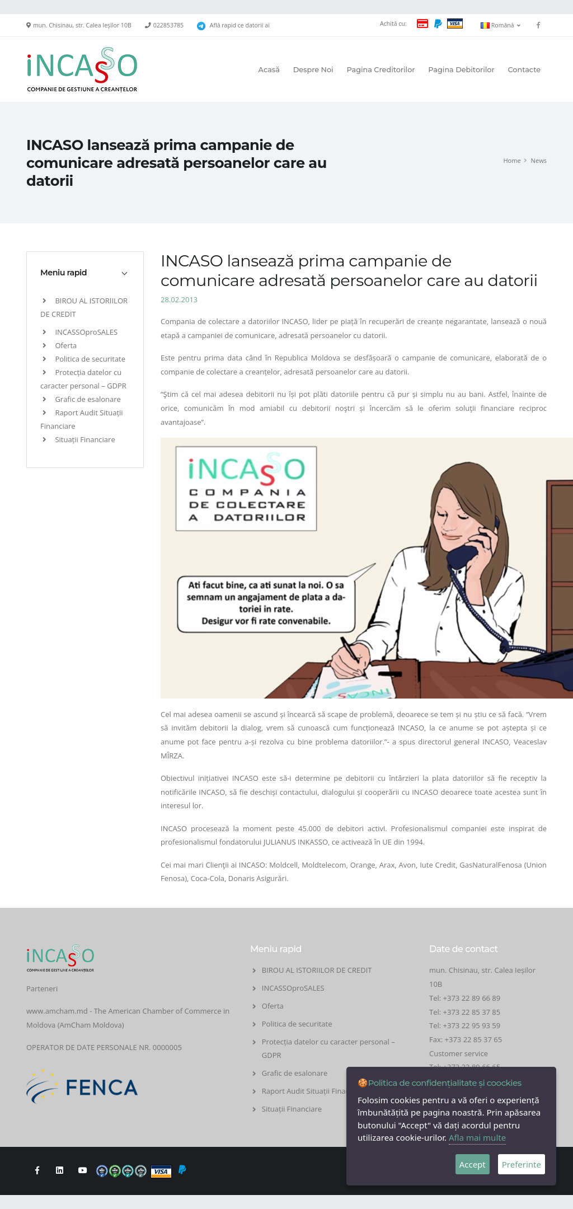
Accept (472, 1164)
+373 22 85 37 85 (472, 1012)
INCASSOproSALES (80, 332)
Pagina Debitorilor (461, 69)
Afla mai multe (477, 1137)
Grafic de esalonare (82, 399)
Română (500, 25)
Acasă (269, 69)
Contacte (524, 69)
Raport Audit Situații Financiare (314, 1091)
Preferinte (521, 1164)
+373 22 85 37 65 (473, 1039)
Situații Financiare (79, 439)
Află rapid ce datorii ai (240, 25)
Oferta (60, 345)
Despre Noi (313, 69)
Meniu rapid (63, 273)
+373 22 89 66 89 (472, 998)
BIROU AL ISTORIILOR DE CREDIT (317, 970)
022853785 (168, 25)
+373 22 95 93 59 (472, 1025)
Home (511, 160)
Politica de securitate (84, 359)
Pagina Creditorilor (380, 69)
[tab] (85, 272)
